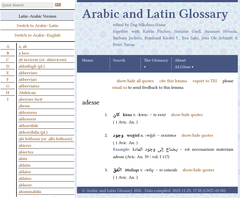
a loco (24, 53)
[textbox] (27, 5)
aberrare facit (30, 99)
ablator (25, 171)
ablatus (25, 178)
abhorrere (27, 119)
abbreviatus (29, 85)
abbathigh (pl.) (32, 66)
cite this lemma (173, 80)
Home (87, 60)
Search (119, 60)
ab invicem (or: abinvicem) (43, 59)
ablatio (25, 165)
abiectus (26, 151)
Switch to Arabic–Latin (37, 25)
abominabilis (30, 191)
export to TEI (205, 80)
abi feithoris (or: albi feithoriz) (45, 138)
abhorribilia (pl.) (33, 132)
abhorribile (28, 125)
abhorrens (28, 112)
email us (119, 87)
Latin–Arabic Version (37, 16)
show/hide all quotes (135, 80)
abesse (24, 105)
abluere (25, 185)
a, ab (23, 46)
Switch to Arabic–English (37, 35)
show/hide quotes (187, 114)
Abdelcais (27, 92)
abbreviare (28, 72)
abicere (25, 145)
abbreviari (28, 79)
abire (23, 158)
